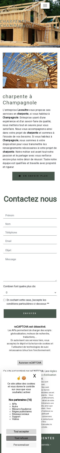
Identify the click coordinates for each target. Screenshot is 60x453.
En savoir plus (33, 176)
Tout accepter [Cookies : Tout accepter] (21, 431)
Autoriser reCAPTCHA (30, 362)
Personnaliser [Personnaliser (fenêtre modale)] (21, 444)
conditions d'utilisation (43, 374)
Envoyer (30, 313)
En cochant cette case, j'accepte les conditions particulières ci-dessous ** (28, 301)
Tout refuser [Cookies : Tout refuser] (21, 438)
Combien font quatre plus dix (19, 286)
